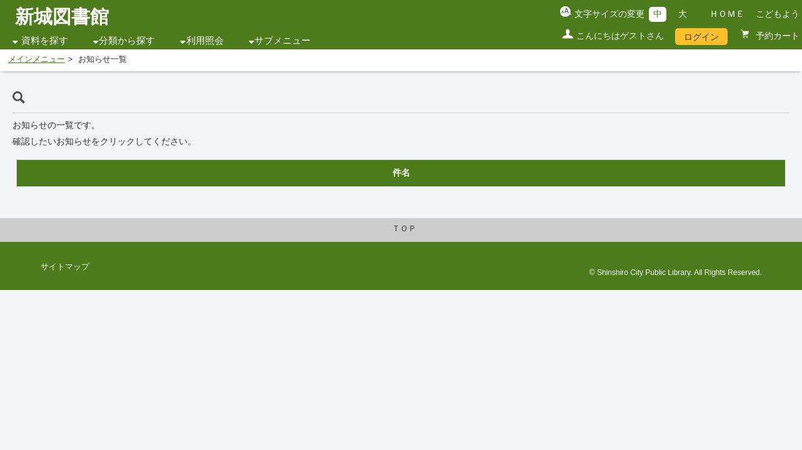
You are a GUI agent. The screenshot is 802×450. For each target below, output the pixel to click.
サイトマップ (65, 266)
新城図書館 (62, 16)
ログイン (701, 37)
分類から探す (127, 41)
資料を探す (44, 41)
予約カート (776, 36)
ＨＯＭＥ (726, 14)
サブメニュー (282, 41)
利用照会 (205, 41)
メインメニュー (36, 59)
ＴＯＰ (404, 228)
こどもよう (777, 14)
